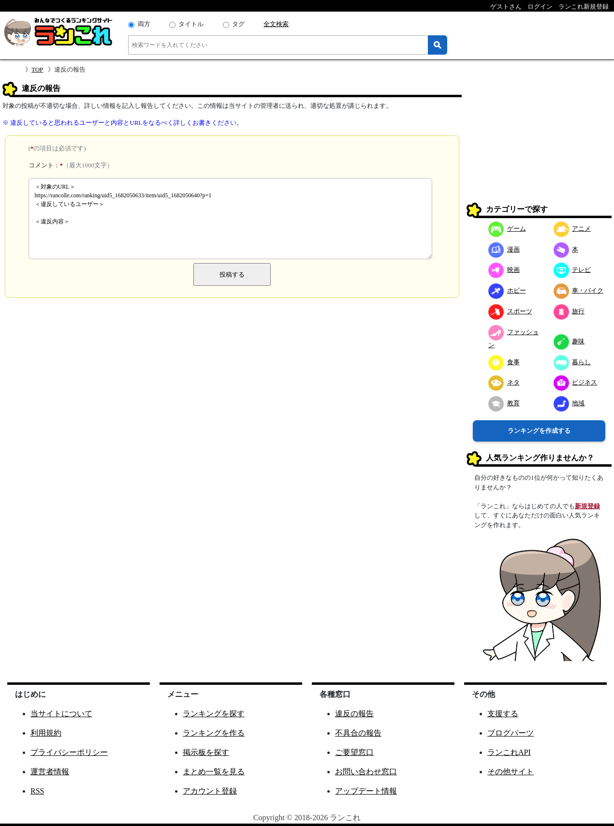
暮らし (572, 362)
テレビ (572, 269)
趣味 (569, 341)
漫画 (504, 249)
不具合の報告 (358, 733)
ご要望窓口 (354, 752)
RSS (37, 791)
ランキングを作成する (539, 430)
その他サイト (510, 771)
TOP (37, 69)
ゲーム (507, 228)
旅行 (569, 311)
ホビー (507, 290)
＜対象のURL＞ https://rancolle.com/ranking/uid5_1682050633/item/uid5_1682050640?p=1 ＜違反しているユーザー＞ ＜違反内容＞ (230, 218)
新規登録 (587, 506)
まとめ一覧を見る (214, 771)
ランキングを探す (214, 713)
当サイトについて (61, 713)
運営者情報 (49, 771)
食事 (504, 362)
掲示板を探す (206, 752)
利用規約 (45, 733)
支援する (502, 713)
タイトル (191, 24)
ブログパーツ (510, 733)
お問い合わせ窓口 (366, 771)
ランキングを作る (214, 733)
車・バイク (579, 290)
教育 (504, 403)
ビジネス (576, 382)
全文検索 (276, 24)
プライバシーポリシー (69, 752)
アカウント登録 (210, 791)
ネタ (504, 382)
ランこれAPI (509, 752)
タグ (238, 24)
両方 (144, 24)
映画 (504, 269)
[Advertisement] (539, 142)
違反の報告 (354, 713)
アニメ (572, 228)
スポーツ (510, 311)
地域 (569, 403)
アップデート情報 (366, 791)
